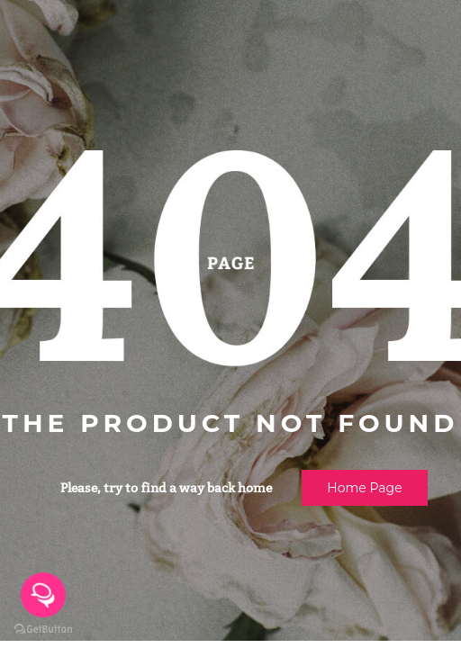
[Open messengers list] (43, 594)
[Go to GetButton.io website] (43, 629)
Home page (364, 488)
